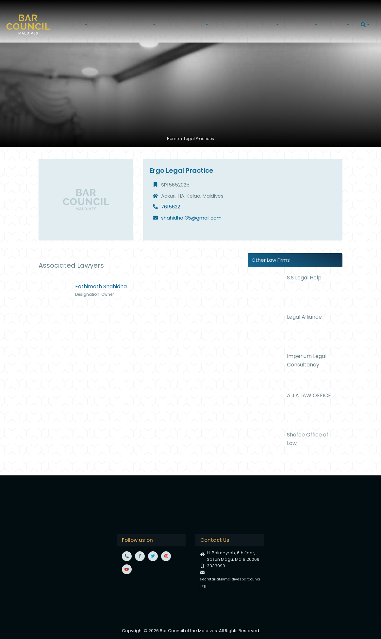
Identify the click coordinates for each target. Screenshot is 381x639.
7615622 (170, 206)
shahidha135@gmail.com (191, 217)
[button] (80, 25)
